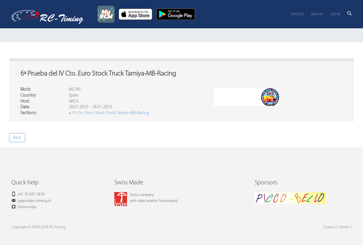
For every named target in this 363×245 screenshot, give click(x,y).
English (297, 14)
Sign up (317, 14)
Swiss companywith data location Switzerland (146, 198)
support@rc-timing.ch (34, 201)
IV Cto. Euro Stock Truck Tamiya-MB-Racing (111, 113)
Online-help (27, 207)
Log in (335, 14)
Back (17, 137)
